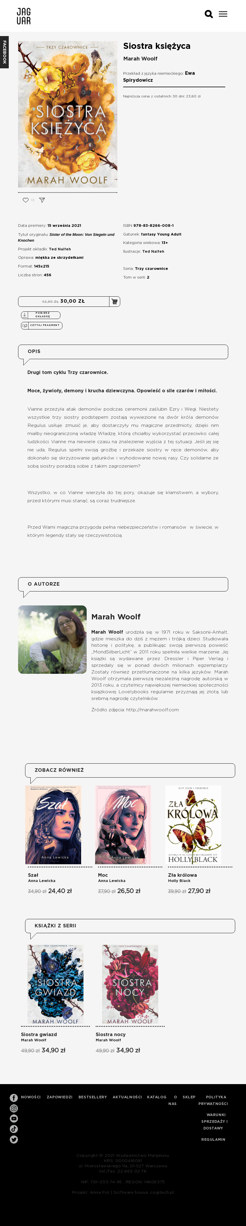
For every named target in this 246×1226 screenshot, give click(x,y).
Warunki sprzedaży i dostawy (214, 1121)
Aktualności (127, 1097)
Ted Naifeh (60, 249)
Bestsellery (92, 1097)
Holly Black (179, 881)
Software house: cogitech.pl (144, 1193)
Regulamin (213, 1139)
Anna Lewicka (41, 881)
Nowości (31, 1097)
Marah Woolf (140, 59)
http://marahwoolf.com (152, 710)
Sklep (189, 1097)
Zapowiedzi (60, 1097)
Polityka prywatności (213, 1100)
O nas (172, 1100)
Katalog (156, 1097)
